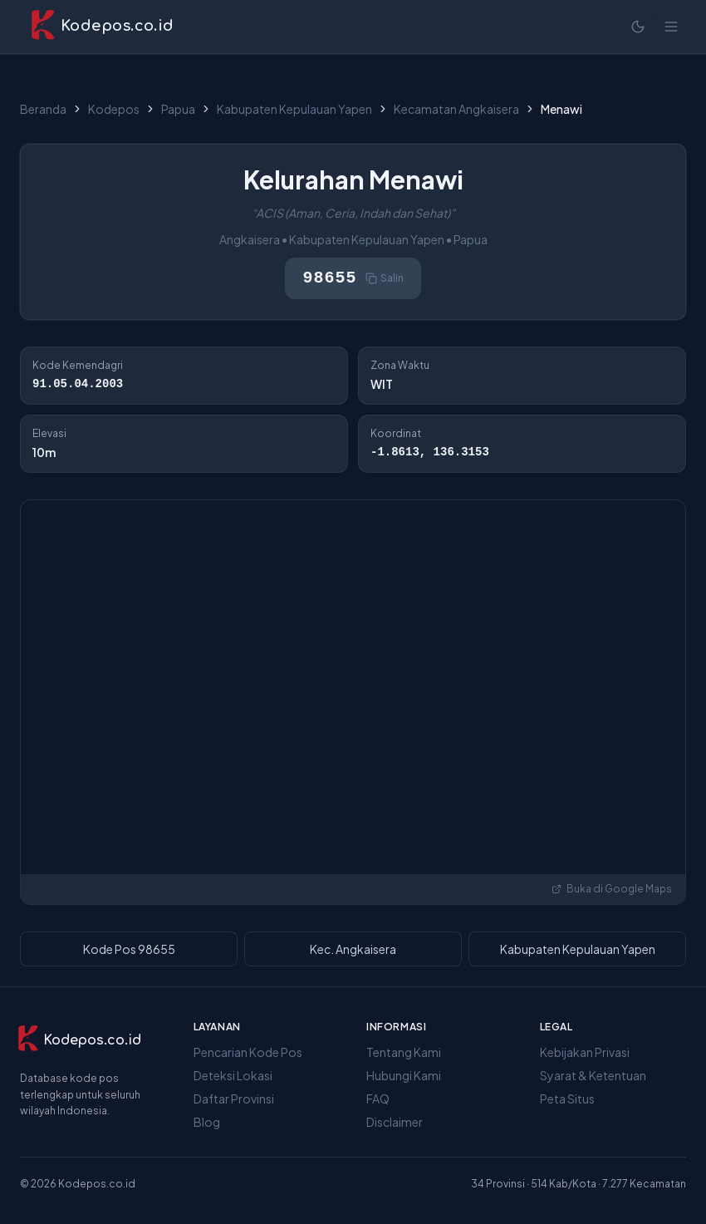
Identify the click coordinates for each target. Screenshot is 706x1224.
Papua (178, 108)
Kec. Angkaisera (353, 948)
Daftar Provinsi (234, 1098)
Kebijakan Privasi (585, 1052)
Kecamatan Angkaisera (456, 108)
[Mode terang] (638, 27)
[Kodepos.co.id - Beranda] (102, 26)
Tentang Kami (403, 1052)
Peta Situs (567, 1098)
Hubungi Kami (403, 1075)
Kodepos (114, 108)
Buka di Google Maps (612, 888)
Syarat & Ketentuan (593, 1075)
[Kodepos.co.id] (79, 1040)
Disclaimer (394, 1121)
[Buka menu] (671, 27)
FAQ (378, 1098)
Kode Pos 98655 (129, 948)
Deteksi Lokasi (233, 1075)
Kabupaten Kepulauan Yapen (294, 108)
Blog (207, 1121)
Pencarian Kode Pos (248, 1052)
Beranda (43, 108)
